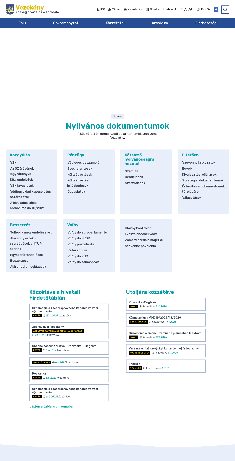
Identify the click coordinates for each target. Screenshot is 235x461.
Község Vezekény (176, 451)
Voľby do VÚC (78, 184)
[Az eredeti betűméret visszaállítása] (185, 9)
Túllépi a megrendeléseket (31, 161)
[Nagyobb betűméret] (190, 9)
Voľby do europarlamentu (87, 161)
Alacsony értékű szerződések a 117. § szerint (26, 172)
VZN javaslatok (22, 114)
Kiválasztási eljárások (199, 103)
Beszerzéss (19, 189)
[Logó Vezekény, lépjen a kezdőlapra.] (32, 9)
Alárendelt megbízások (28, 195)
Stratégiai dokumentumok (203, 109)
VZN (13, 91)
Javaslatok (76, 120)
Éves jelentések (80, 97)
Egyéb (187, 97)
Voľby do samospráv (83, 190)
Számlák (131, 99)
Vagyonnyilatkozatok (198, 91)
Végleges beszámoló (84, 91)
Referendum (77, 178)
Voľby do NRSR (79, 167)
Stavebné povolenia (140, 174)
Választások (191, 126)
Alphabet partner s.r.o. (122, 451)
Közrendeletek (21, 108)
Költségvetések (80, 103)
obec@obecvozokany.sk (212, 428)
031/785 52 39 (206, 424)
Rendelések (134, 105)
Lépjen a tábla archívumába (51, 335)
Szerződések (135, 111)
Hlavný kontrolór (138, 156)
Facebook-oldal (206, 432)
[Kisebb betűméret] (182, 9)
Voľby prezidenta (81, 173)
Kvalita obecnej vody (141, 162)
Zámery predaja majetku (144, 168)
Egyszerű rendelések (26, 183)
